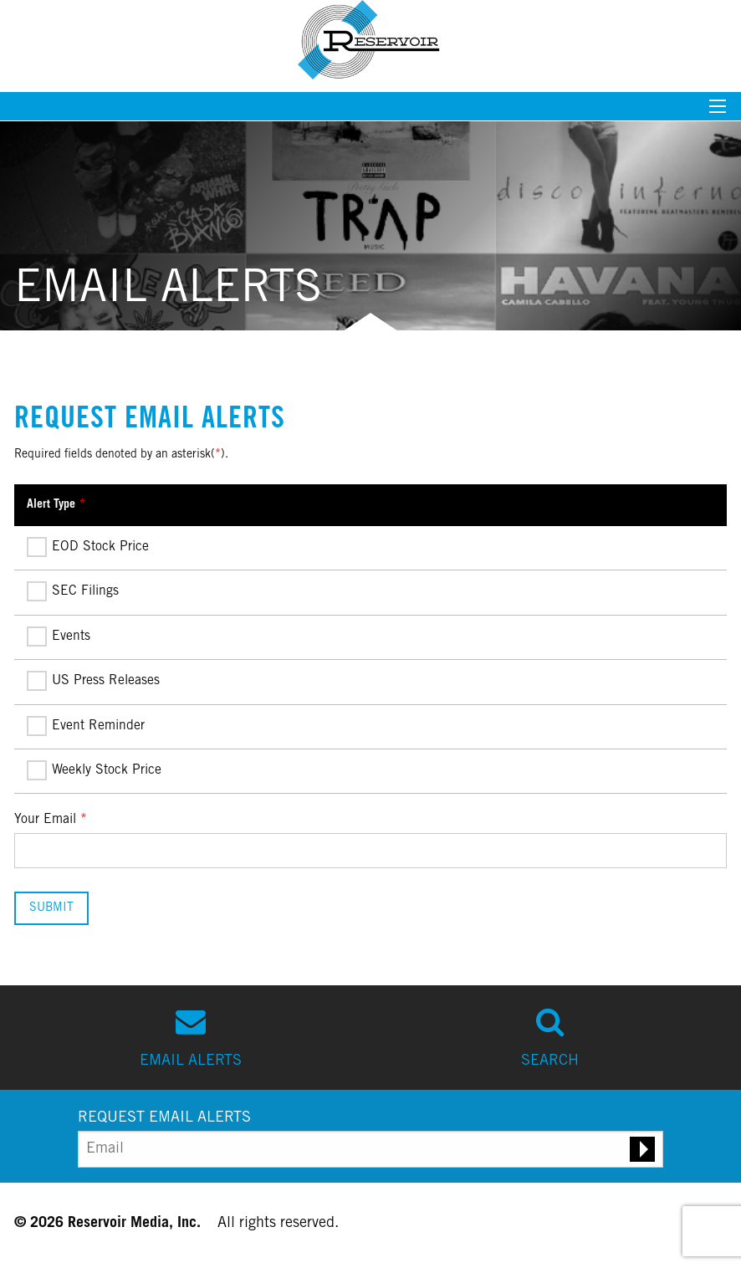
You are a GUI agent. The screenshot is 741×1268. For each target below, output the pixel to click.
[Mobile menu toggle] (717, 112)
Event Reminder (86, 726)
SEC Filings (73, 592)
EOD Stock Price (88, 547)
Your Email (45, 820)
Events (58, 637)
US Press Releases (93, 681)
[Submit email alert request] (642, 1149)
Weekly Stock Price (94, 771)
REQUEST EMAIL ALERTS (164, 1118)
